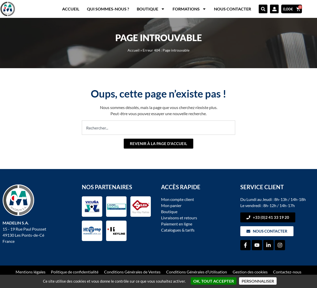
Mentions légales (30, 271)
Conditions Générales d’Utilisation (196, 271)
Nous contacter (232, 8)
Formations (189, 9)
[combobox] (158, 128)
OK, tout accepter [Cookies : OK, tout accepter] (213, 281)
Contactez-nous (287, 271)
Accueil (70, 8)
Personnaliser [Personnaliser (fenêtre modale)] (258, 281)
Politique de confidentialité (74, 271)
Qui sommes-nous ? (108, 8)
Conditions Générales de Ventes (132, 271)
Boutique (151, 9)
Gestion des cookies (250, 271)
